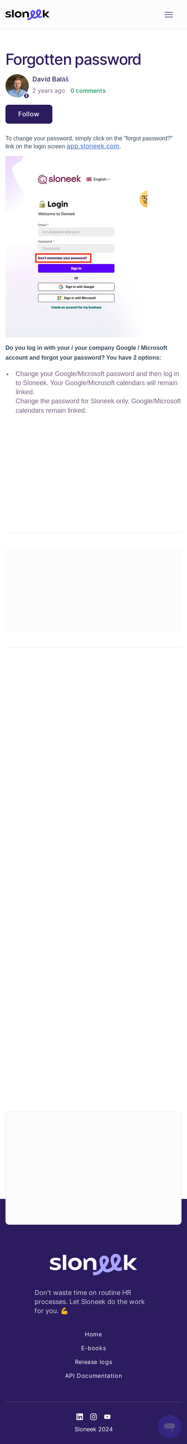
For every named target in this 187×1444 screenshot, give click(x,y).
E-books (93, 1348)
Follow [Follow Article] (29, 114)
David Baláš (50, 79)
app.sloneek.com (93, 146)
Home (93, 1334)
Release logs (93, 1361)
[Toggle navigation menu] (169, 15)
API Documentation (93, 1375)
